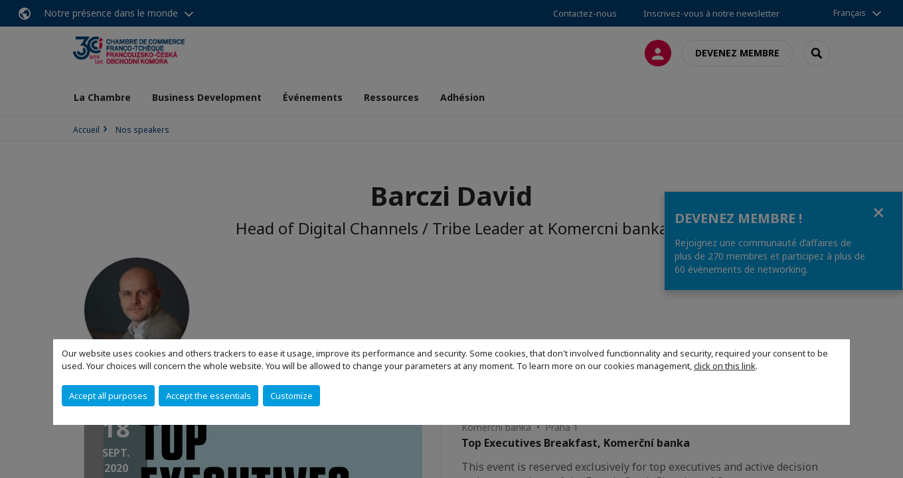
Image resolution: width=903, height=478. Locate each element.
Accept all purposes (108, 396)
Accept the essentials (208, 396)
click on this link (725, 366)
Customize (291, 396)
